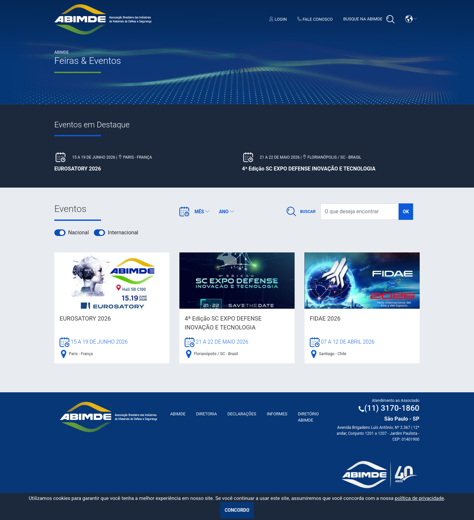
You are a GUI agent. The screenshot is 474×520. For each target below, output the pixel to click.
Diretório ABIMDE (308, 417)
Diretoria (206, 413)
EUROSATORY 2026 (85, 318)
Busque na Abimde (369, 19)
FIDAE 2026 (325, 318)
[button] (411, 19)
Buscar (308, 211)
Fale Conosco (315, 19)
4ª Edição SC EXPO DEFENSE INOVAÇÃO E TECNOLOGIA (223, 323)
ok (406, 211)
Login (278, 19)
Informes (277, 413)
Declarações (241, 413)
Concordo (236, 510)
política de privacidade (419, 498)
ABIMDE (178, 413)
